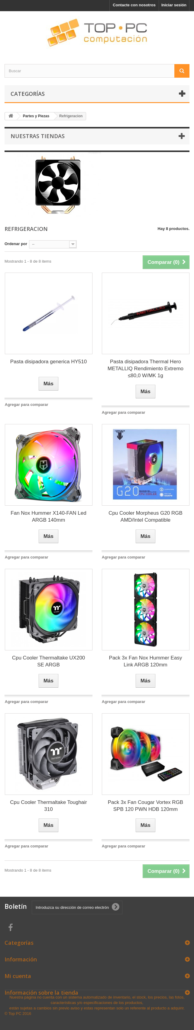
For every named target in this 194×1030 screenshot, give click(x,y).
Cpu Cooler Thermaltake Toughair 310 (48, 805)
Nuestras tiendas (38, 136)
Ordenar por (16, 243)
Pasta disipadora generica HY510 (48, 361)
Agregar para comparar (26, 404)
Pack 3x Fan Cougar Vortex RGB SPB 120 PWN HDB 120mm (145, 805)
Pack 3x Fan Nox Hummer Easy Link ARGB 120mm (145, 661)
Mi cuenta (18, 976)
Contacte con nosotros (134, 5)
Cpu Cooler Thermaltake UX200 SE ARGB (48, 661)
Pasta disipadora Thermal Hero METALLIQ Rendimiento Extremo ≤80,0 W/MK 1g (145, 368)
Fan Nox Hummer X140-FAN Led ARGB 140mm (48, 516)
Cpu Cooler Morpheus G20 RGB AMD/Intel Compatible (145, 516)
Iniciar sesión (173, 5)
